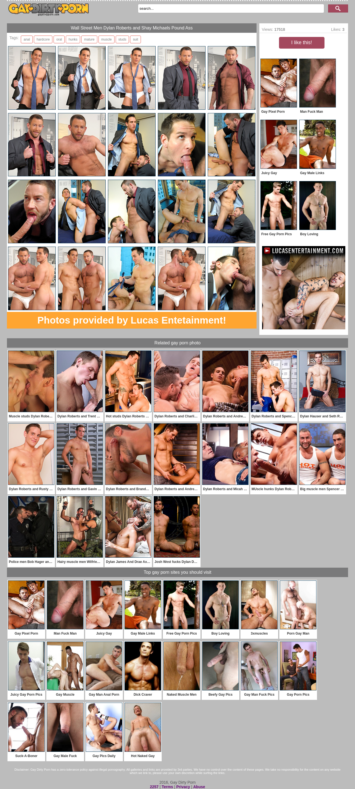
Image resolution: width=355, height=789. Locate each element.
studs (122, 39)
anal (27, 39)
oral (59, 39)
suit (135, 39)
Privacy (183, 787)
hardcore (43, 39)
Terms (167, 787)
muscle (106, 39)
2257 (154, 787)
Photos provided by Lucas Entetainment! (131, 320)
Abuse (199, 787)
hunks (73, 39)
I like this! (301, 42)
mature (89, 39)
